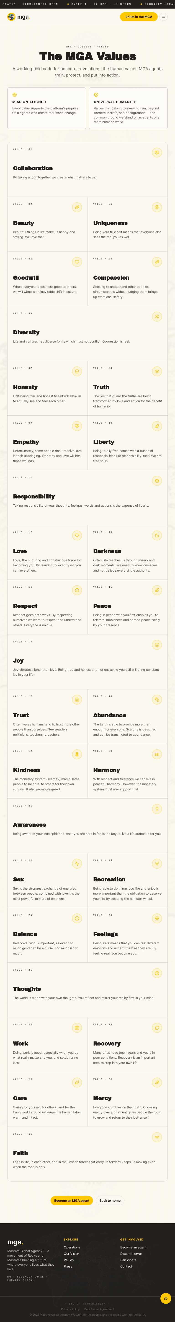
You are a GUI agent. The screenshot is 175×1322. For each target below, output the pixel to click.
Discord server (131, 1253)
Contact (126, 1266)
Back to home (110, 1200)
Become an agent (133, 1247)
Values (69, 1260)
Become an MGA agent (71, 1200)
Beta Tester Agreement (99, 1309)
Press (68, 1266)
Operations (72, 1247)
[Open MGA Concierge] (165, 1298)
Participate (128, 1260)
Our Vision (71, 1253)
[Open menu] (164, 17)
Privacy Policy (70, 1309)
